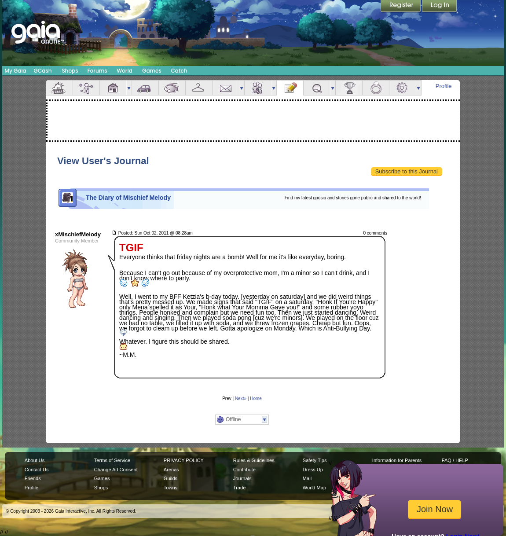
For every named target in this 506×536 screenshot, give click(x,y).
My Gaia (15, 70)
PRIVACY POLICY (184, 460)
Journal (290, 88)
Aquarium (172, 88)
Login (439, 6)
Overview (59, 88)
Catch (179, 70)
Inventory (199, 88)
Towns (170, 487)
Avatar (86, 88)
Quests (317, 88)
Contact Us (37, 469)
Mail (226, 88)
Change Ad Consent (116, 469)
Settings (402, 88)
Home (256, 398)
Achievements (349, 88)
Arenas (171, 469)
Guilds (170, 478)
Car (145, 88)
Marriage (376, 88)
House (113, 88)
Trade (239, 487)
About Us (34, 460)
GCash (43, 70)
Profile (444, 86)
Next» (240, 398)
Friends (258, 88)
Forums (97, 70)
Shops (70, 70)
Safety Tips (315, 460)
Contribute (244, 469)
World (124, 70)
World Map (314, 487)
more (129, 88)
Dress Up (313, 469)
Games (151, 70)
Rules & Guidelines (254, 460)
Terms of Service (112, 460)
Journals (242, 478)
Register (401, 6)
